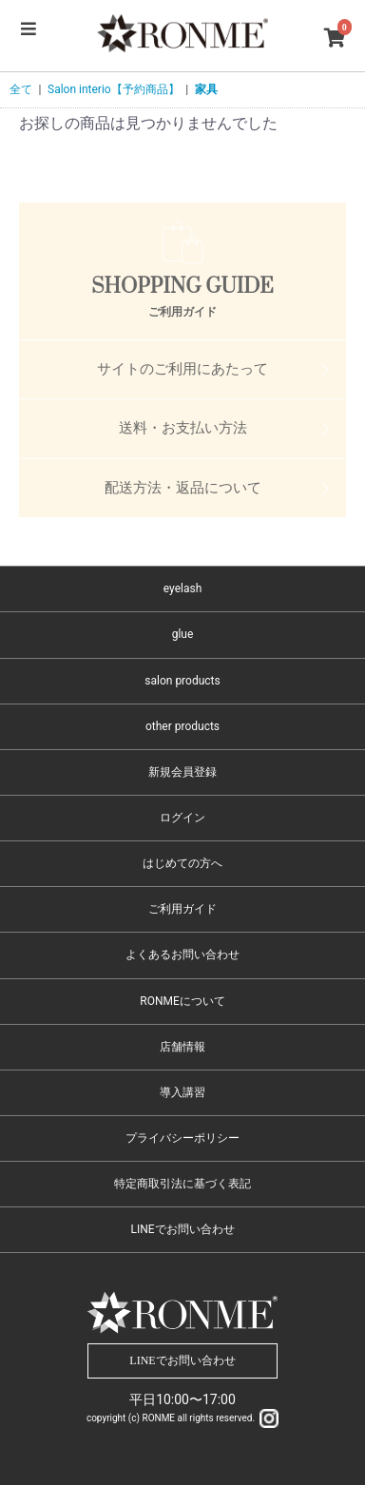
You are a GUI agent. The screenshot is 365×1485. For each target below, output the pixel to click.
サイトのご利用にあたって (182, 368)
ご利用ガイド (182, 909)
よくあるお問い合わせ (182, 954)
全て (21, 89)
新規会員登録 (182, 772)
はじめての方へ (182, 863)
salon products (182, 680)
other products (182, 726)
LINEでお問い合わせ (182, 1229)
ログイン (182, 817)
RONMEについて (182, 1001)
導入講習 (182, 1092)
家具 (206, 89)
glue (183, 634)
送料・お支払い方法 (183, 427)
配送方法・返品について (183, 487)
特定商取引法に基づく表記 (182, 1183)
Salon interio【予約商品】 (114, 89)
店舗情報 (182, 1046)
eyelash (182, 588)
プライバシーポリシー (182, 1138)
